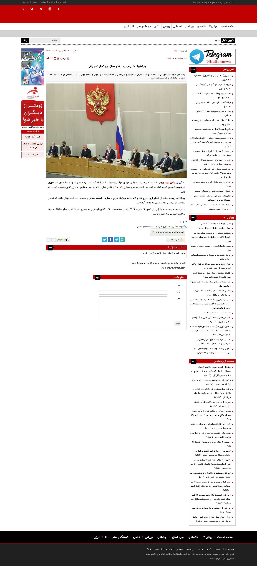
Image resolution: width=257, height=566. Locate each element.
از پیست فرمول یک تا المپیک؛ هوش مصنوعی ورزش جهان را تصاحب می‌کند (212, 153)
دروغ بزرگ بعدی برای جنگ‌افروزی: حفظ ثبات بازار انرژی (212, 77)
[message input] (133, 307)
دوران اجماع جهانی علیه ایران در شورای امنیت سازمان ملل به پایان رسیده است (211, 519)
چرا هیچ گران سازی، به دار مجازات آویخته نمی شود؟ (211, 510)
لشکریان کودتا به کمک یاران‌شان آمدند (215, 228)
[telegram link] (116, 239)
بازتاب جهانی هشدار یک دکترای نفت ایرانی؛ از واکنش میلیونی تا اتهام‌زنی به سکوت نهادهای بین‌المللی (212, 393)
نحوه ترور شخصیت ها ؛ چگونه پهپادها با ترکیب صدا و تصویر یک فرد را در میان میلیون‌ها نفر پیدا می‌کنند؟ (211, 499)
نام (179, 285)
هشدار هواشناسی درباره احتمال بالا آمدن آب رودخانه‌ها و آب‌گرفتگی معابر (212, 293)
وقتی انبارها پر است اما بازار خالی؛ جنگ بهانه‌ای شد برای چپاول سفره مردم (211, 319)
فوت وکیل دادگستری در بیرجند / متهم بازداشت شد (211, 248)
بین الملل (170, 58)
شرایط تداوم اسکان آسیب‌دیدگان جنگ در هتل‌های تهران (213, 86)
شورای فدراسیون (161, 226)
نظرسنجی (179, 549)
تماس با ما (62, 2)
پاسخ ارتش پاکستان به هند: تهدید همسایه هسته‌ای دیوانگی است (213, 131)
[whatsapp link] (122, 239)
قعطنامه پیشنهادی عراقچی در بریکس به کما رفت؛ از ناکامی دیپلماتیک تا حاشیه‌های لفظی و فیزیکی (211, 237)
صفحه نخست (227, 26)
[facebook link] (110, 239)
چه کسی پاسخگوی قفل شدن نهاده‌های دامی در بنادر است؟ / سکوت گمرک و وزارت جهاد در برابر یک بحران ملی (211, 173)
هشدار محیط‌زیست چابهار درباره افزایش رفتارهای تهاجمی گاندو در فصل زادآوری (214, 341)
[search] (25, 40)
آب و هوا (25, 2)
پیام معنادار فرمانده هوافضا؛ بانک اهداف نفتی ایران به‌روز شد (212, 404)
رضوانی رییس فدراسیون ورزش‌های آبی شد (213, 191)
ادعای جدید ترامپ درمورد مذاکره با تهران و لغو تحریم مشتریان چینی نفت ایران (211, 266)
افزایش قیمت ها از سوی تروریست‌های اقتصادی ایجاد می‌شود (211, 257)
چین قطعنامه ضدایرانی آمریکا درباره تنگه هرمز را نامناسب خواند (210, 284)
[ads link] (212, 56)
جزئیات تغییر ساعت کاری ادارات (217, 312)
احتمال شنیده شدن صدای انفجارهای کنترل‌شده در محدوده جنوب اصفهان (211, 207)
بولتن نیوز (170, 183)
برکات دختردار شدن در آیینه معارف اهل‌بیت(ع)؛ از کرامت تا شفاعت (211, 382)
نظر (179, 298)
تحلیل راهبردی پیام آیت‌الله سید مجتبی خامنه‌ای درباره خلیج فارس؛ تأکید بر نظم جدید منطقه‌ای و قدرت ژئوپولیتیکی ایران (210, 304)
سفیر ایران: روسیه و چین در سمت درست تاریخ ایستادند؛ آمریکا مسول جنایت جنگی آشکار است (211, 486)
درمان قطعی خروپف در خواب (33, 146)
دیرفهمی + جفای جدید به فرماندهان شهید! (211, 444)
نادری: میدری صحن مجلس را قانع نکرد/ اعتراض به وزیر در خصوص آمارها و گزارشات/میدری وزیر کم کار (210, 142)
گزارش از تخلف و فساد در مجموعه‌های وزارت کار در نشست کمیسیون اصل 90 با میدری (212, 350)
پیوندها (43, 2)
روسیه (171, 226)
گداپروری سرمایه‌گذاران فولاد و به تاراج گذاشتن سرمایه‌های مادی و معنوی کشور (211, 162)
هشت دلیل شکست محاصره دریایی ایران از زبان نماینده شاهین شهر (210, 435)
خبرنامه (35, 2)
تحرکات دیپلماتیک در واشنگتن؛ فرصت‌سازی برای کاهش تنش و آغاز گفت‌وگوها (210, 475)
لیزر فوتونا (33, 155)
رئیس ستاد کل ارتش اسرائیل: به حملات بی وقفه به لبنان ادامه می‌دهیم (211, 426)
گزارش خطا (176, 239)
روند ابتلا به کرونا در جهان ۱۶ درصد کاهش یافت (163, 253)
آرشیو (209, 549)
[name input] (133, 286)
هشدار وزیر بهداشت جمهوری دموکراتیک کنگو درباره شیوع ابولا (212, 95)
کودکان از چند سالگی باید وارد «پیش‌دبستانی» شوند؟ (211, 184)
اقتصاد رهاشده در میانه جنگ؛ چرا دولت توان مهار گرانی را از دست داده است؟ (212, 275)
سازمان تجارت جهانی (145, 226)
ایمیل (178, 291)
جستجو (200, 549)
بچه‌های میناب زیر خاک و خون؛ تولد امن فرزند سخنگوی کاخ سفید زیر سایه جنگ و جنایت (211, 415)
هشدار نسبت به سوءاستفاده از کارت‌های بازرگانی (213, 113)
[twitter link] (104, 239)
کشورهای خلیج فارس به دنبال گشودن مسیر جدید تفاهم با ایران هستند (212, 198)
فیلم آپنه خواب (32, 137)
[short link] (169, 232)
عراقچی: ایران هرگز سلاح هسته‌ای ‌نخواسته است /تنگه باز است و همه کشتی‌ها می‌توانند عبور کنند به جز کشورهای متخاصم (210, 330)
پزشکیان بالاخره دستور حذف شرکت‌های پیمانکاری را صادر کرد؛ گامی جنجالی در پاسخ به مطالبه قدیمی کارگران (211, 371)
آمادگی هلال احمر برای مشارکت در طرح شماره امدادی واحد (211, 122)
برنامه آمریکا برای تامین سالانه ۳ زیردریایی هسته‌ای (213, 104)
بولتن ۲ (213, 26)
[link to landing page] (218, 14)
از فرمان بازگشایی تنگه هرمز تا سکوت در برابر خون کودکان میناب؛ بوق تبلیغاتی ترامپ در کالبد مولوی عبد (211, 464)
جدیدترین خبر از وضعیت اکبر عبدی (216, 223)
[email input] (133, 292)
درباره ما (52, 2)
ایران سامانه (215, 558)
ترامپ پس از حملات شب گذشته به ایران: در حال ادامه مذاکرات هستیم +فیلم (212, 453)
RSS (149, 549)
